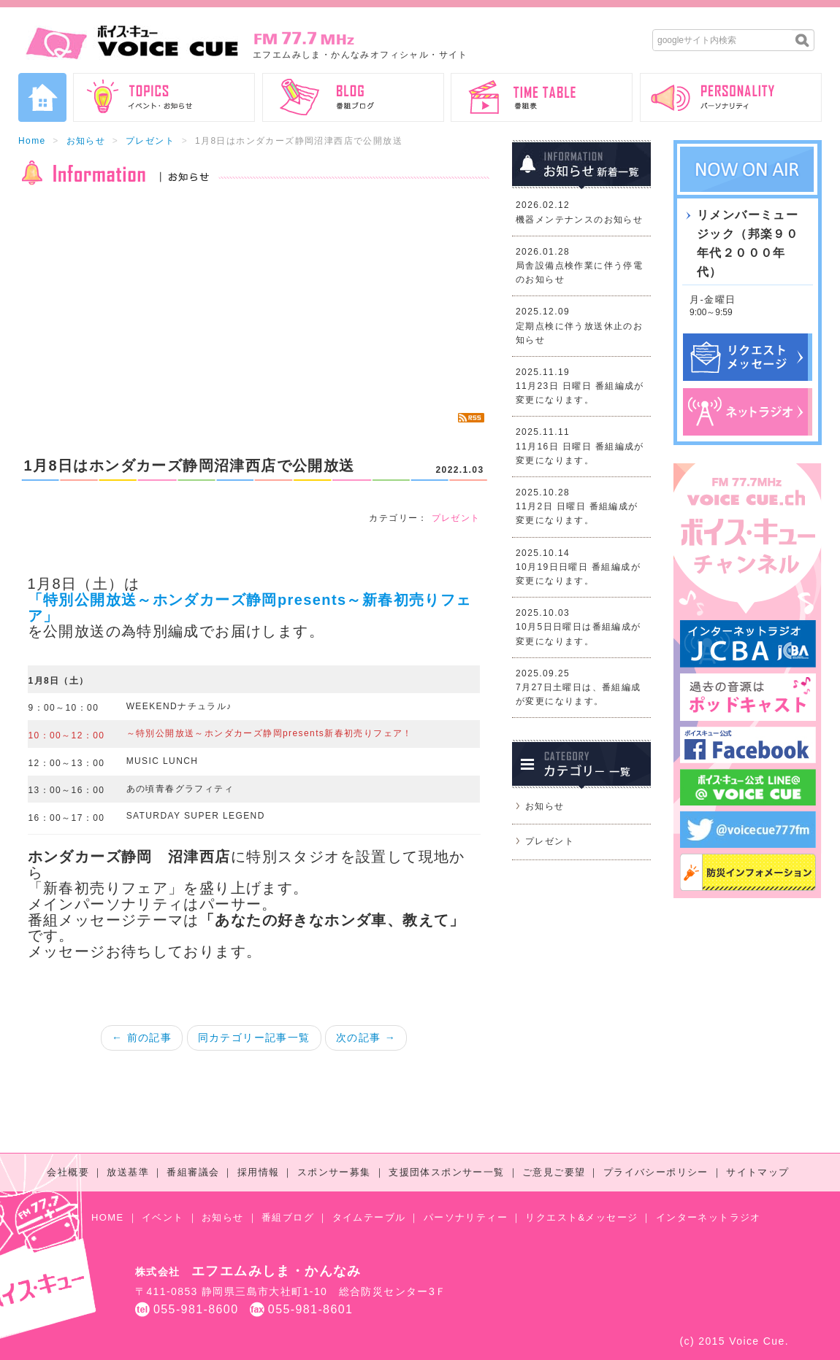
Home (32, 141)
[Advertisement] (253, 299)
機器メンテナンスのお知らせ (579, 220)
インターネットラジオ (708, 1217)
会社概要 (68, 1172)
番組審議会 (193, 1172)
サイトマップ (757, 1172)
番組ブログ (287, 1217)
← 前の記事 (142, 1037)
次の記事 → (366, 1037)
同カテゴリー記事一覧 (254, 1037)
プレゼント (150, 141)
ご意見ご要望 (553, 1172)
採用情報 (258, 1172)
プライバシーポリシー (656, 1172)
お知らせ (86, 141)
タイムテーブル (369, 1217)
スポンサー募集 (334, 1172)
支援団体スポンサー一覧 (446, 1172)
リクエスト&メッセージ (581, 1217)
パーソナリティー (466, 1217)
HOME (107, 1217)
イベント (163, 1217)
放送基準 (128, 1172)
